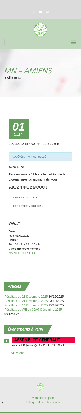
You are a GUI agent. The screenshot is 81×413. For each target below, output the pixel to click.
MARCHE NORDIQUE (23, 253)
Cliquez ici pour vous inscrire (28, 186)
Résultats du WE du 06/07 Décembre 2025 (33, 309)
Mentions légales (43, 398)
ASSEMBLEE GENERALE (37, 340)
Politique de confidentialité (43, 402)
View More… (20, 353)
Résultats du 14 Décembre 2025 (26, 305)
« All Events (12, 77)
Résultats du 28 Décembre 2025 (26, 296)
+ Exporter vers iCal (27, 206)
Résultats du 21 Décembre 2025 (26, 301)
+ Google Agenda (24, 197)
